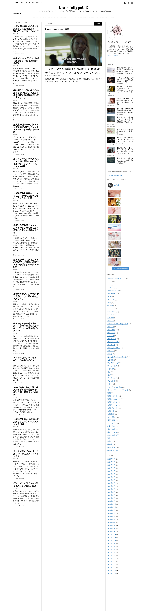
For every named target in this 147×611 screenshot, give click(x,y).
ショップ (110, 284)
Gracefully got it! (73, 7)
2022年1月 (111, 450)
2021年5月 (111, 468)
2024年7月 (111, 414)
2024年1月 (111, 426)
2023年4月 (111, 441)
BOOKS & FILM (113, 239)
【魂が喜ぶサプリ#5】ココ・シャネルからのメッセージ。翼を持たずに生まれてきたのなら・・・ (125, 150)
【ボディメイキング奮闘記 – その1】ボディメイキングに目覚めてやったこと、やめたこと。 (125, 140)
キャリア (110, 275)
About (23, 2)
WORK (91, 17)
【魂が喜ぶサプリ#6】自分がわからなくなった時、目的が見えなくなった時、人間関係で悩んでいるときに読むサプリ (120, 120)
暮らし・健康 (112, 381)
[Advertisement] (26, 542)
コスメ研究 (111, 278)
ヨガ (109, 324)
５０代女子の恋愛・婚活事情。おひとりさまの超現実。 (125, 131)
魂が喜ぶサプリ (113, 399)
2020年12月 (111, 483)
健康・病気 (111, 369)
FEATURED (111, 242)
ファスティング (113, 312)
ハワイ (109, 302)
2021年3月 (111, 474)
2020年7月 (111, 498)
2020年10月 (111, 489)
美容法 (109, 393)
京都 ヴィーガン (113, 357)
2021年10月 (111, 456)
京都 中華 (110, 360)
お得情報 (110, 266)
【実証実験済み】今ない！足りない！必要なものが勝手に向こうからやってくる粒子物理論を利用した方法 (125, 70)
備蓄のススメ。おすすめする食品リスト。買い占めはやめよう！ (25, 296)
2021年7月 (111, 465)
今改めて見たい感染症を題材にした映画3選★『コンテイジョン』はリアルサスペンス (73, 71)
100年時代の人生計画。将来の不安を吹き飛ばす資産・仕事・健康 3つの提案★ (25, 391)
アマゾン (110, 269)
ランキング (111, 330)
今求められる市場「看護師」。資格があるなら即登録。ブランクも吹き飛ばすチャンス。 (25, 327)
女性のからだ (112, 372)
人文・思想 (111, 366)
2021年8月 (111, 462)
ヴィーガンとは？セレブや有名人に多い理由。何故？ (25, 484)
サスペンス (111, 281)
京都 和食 (110, 363)
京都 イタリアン (113, 345)
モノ (109, 321)
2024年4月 (111, 417)
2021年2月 (111, 477)
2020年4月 (111, 507)
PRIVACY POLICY (37, 2)
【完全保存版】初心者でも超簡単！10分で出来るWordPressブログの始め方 (25, 28)
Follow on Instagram (121, 217)
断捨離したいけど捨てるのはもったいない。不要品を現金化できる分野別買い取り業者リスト (25, 94)
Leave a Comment (18, 85)
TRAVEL (51, 17)
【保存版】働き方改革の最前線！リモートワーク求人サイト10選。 (25, 421)
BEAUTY (71, 17)
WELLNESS (61, 17)
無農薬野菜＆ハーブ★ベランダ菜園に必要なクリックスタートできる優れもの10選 (26, 128)
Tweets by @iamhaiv (114, 175)
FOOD (42, 17)
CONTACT (73, 607)
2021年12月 (111, 453)
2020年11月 (111, 486)
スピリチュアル (113, 290)
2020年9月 (111, 492)
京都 (109, 342)
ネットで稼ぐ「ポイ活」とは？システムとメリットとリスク (25, 453)
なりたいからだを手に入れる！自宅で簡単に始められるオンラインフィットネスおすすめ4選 (25, 162)
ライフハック (112, 327)
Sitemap (28, 2)
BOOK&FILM (101, 17)
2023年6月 (111, 438)
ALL (108, 230)
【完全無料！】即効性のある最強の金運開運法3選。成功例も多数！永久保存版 (125, 110)
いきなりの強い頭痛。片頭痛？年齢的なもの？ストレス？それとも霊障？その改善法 (125, 101)
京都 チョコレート (114, 348)
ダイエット (111, 293)
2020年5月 (111, 504)
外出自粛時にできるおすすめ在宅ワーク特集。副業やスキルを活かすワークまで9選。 (25, 263)
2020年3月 (111, 510)
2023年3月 (111, 444)
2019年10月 (111, 522)
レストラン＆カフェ (114, 336)
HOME (35, 17)
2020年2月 (111, 513)
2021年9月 (111, 459)
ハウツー (110, 299)
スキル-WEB (111, 287)
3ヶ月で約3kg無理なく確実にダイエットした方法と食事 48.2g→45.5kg (125, 80)
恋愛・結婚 (111, 375)
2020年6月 (111, 501)
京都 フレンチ (112, 351)
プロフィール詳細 (112, 56)
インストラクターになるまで (117, 272)
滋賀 (109, 387)
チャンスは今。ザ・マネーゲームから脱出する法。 (25, 359)
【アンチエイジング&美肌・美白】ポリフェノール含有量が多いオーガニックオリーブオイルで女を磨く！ (120, 90)
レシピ (109, 333)
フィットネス (112, 315)
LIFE (111, 17)
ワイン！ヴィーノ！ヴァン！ (117, 339)
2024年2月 (111, 423)
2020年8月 (111, 495)
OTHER (110, 254)
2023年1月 (111, 447)
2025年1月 (111, 408)
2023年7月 (111, 435)
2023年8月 (111, 432)
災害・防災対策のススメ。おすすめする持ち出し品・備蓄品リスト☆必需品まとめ (25, 229)
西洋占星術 (111, 396)
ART (109, 233)
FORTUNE (81, 17)
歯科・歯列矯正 (113, 384)
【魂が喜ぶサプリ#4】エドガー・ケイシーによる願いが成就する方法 (125, 160)
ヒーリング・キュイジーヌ (117, 305)
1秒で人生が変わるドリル (116, 227)
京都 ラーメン (112, 354)
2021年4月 (111, 471)
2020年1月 (111, 516)
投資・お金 (111, 378)
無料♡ (109, 390)
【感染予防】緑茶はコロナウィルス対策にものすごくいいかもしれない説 (25, 195)
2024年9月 (111, 411)
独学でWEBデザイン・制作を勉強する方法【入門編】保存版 (26, 60)
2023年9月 (111, 429)
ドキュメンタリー (113, 296)
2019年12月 (111, 519)
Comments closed (18, 53)
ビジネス (110, 309)
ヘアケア (110, 318)
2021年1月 (111, 480)
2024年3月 (111, 420)
